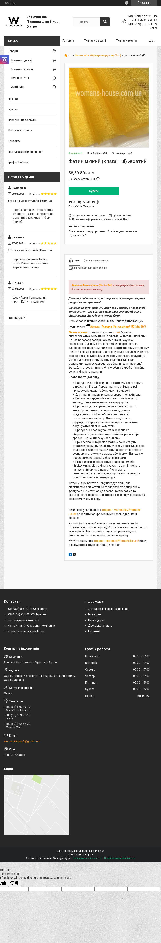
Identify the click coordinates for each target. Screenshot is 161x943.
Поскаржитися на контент (87, 858)
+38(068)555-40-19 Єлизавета (27, 608)
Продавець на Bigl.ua (80, 854)
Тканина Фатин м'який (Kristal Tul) (92, 285)
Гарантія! (94, 631)
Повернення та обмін (22, 120)
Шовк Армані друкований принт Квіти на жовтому (29, 299)
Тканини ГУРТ (20, 78)
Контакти (14, 141)
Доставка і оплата (20, 130)
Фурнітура (17, 86)
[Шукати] (105, 21)
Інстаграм (94, 614)
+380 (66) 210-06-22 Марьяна (27, 614)
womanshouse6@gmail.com (26, 631)
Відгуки (13, 109)
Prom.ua (99, 850)
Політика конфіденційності (25, 151)
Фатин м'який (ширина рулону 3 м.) (98, 55)
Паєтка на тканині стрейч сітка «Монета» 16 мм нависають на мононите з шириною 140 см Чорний (33, 215)
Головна (68, 40)
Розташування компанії (23, 620)
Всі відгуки (16, 317)
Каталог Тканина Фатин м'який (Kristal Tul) (118, 326)
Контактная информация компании (31, 625)
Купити (94, 191)
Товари (13, 51)
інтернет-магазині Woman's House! (116, 540)
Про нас (13, 98)
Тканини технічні (127, 40)
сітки (116, 332)
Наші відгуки (96, 620)
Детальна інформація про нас (108, 608)
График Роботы (18, 162)
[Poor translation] (14, 883)
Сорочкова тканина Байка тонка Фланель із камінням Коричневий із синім (31, 263)
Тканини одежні (95, 40)
